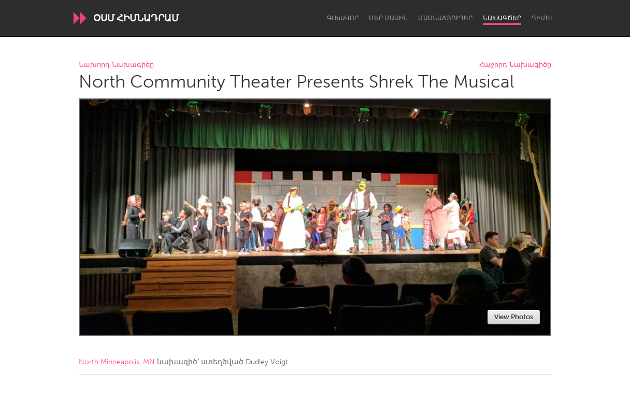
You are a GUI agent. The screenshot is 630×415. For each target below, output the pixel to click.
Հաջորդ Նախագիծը (515, 65)
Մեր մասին (388, 18)
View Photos (513, 317)
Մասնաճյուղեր (445, 18)
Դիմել (542, 18)
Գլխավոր (343, 18)
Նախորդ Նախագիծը (116, 65)
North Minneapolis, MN (117, 361)
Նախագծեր (502, 18)
